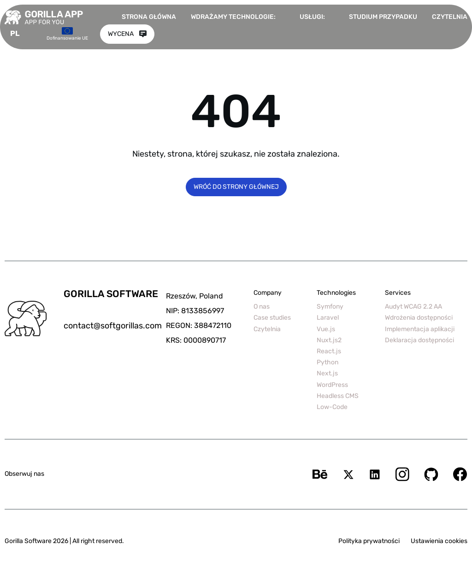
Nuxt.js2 (329, 340)
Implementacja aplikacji (419, 329)
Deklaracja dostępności (419, 340)
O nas (262, 306)
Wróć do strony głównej (236, 187)
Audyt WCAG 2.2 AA (413, 306)
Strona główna (149, 17)
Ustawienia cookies (439, 541)
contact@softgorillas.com (113, 326)
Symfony (330, 306)
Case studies (272, 318)
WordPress (332, 385)
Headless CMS (338, 396)
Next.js (327, 373)
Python (327, 362)
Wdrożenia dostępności (419, 318)
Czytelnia (449, 17)
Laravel (328, 318)
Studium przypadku (383, 17)
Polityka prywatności (369, 541)
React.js (329, 351)
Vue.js (326, 329)
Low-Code (332, 407)
